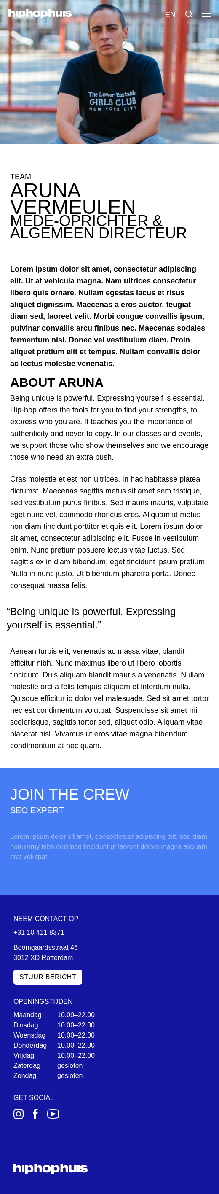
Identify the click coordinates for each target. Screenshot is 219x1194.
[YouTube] (53, 1114)
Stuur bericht (47, 977)
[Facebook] (35, 1114)
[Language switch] (170, 14)
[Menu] (206, 13)
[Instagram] (18, 1114)
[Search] (188, 14)
